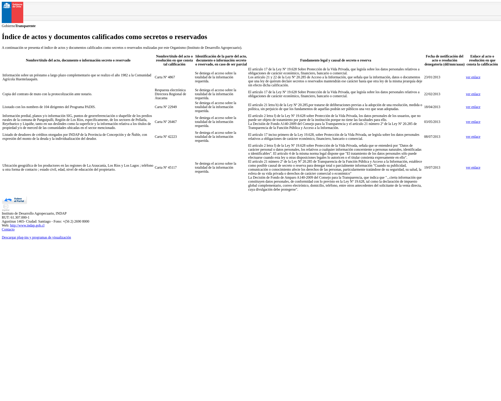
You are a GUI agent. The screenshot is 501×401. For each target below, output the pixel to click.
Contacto (8, 229)
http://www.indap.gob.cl (27, 225)
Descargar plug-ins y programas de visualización (36, 237)
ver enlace (473, 77)
